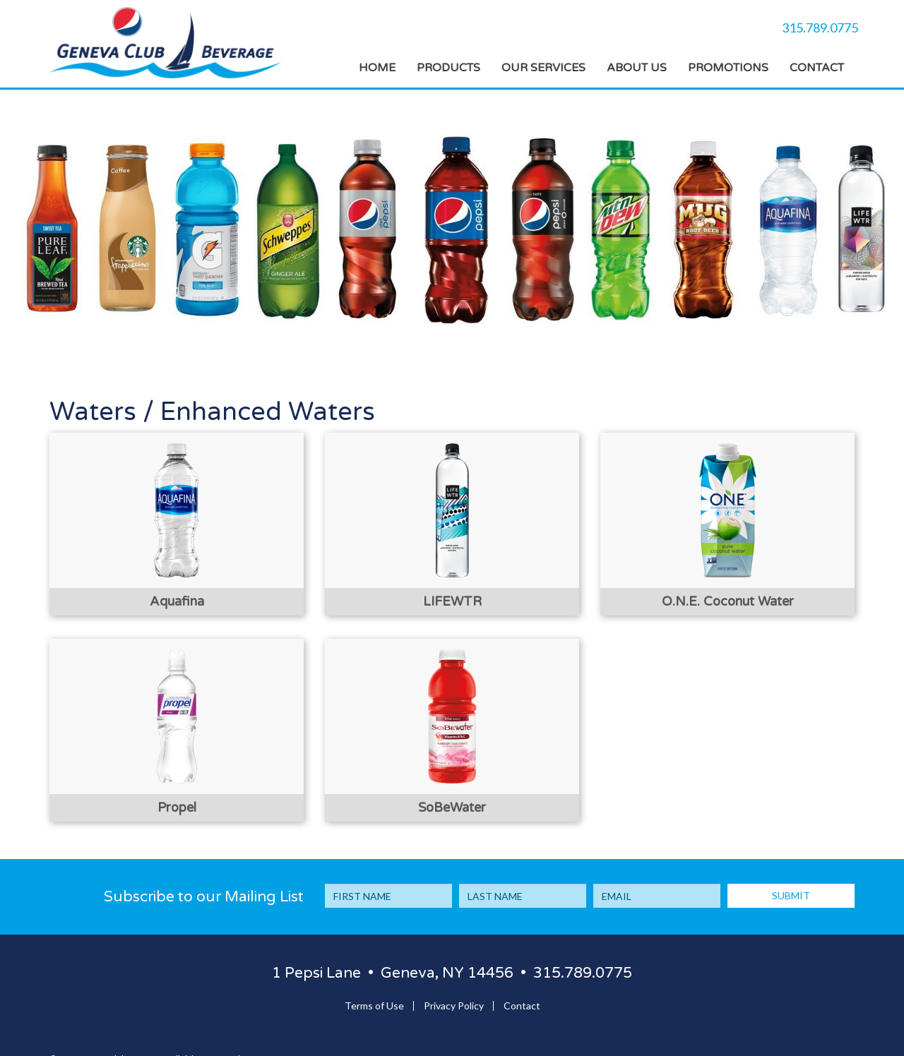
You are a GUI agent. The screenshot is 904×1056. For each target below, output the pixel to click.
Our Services (543, 68)
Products (448, 68)
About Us (637, 68)
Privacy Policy (454, 1006)
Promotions (728, 68)
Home (377, 68)
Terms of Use (374, 1006)
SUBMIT (791, 895)
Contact (817, 68)
